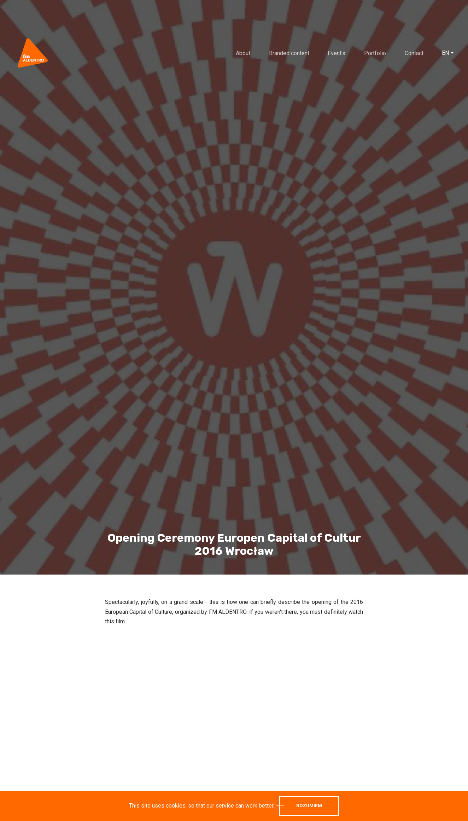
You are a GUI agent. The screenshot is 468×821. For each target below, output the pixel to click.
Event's (336, 53)
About (243, 53)
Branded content (289, 53)
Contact (414, 53)
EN (445, 53)
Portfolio (375, 53)
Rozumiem (309, 805)
